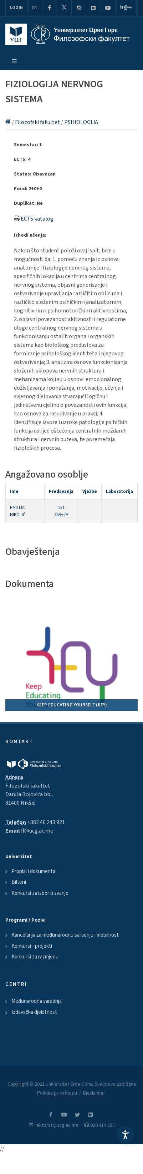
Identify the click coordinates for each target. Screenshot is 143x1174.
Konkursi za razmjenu (34, 957)
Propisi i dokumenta (33, 871)
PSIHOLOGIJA (81, 122)
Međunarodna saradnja (36, 1001)
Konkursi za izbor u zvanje (39, 893)
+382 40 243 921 (46, 822)
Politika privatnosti (57, 1093)
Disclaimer (94, 1093)
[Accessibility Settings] (125, 1135)
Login (16, 8)
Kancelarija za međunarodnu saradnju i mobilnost (65, 935)
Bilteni (18, 882)
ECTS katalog (37, 219)
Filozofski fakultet (38, 122)
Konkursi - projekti (31, 946)
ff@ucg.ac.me (37, 831)
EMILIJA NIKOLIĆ (17, 511)
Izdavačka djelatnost (34, 1012)
